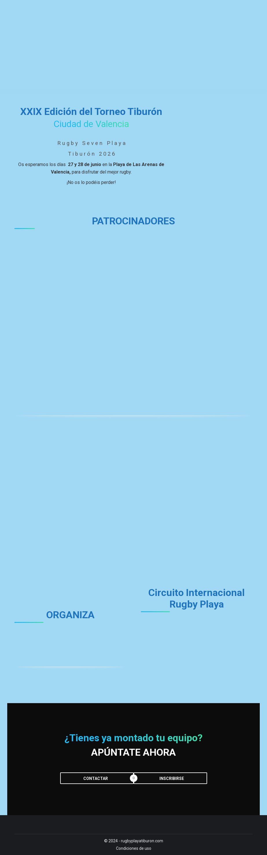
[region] (133, 320)
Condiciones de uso (133, 848)
